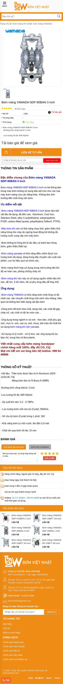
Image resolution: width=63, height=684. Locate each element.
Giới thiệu (7, 624)
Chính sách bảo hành (13, 655)
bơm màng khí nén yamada (24, 327)
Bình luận (20, 109)
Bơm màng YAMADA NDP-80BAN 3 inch (22, 187)
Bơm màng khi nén (21, 24)
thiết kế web (33, 670)
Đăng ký (52, 612)
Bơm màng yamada (11, 253)
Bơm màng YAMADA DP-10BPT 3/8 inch (51, 541)
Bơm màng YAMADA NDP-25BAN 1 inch (51, 529)
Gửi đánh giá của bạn (14, 447)
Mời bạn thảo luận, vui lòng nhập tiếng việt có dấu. (19, 456)
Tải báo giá (55, 112)
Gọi (5, 680)
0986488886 (14, 596)
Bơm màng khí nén (11, 278)
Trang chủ (4, 24)
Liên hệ (6, 628)
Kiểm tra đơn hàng (11, 632)
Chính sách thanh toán (13, 642)
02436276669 (27, 596)
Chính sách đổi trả (11, 651)
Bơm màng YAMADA (42, 24)
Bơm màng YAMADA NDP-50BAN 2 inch (21, 529)
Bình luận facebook (40, 447)
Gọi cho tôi (52, 160)
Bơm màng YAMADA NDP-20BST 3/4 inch (21, 541)
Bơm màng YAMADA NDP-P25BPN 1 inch (21, 517)
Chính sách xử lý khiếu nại (15, 659)
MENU (4, 4)
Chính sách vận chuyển (14, 646)
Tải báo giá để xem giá (19, 143)
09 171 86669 (18, 498)
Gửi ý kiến (50, 458)
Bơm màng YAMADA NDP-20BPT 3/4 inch (51, 517)
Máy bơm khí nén (10, 228)
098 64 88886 (33, 498)
